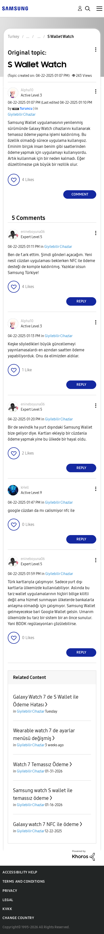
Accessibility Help (19, 872)
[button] (87, 91)
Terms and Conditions (23, 881)
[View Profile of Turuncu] (26, 108)
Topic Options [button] (87, 49)
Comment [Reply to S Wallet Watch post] (80, 194)
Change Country (18, 918)
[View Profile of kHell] (25, 487)
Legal (7, 900)
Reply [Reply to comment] (81, 301)
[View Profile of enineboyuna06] (33, 232)
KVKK (7, 909)
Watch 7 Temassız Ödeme (40, 764)
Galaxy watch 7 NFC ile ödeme (46, 824)
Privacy (9, 891)
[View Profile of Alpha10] (27, 90)
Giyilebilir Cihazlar (22, 114)
